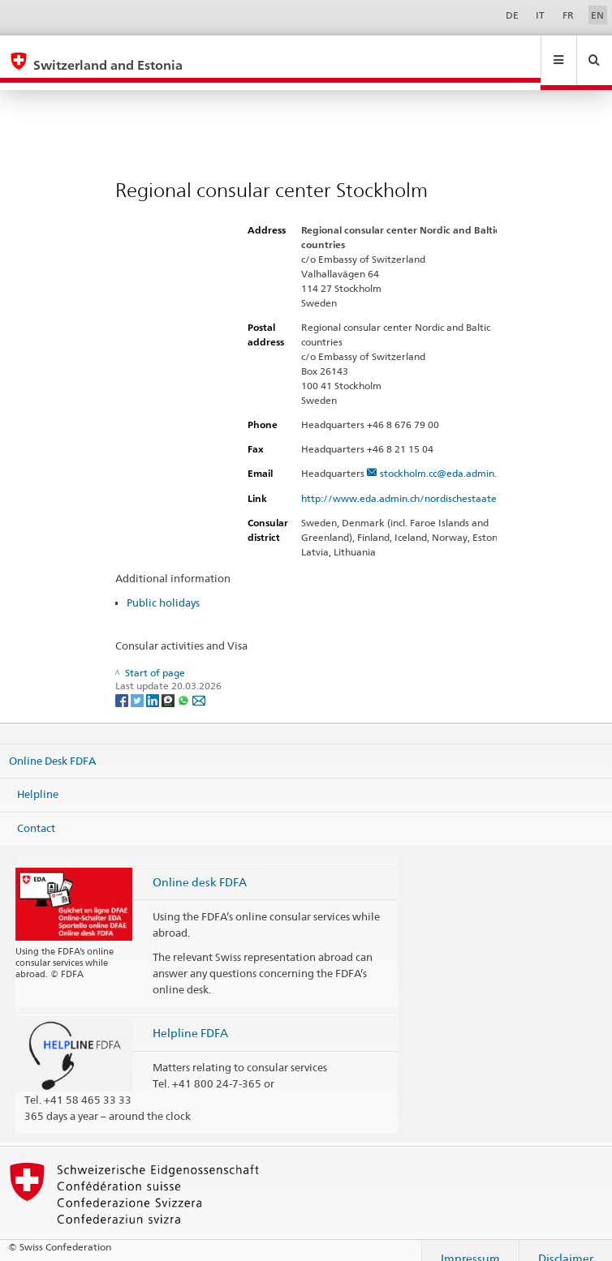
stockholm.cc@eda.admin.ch (443, 458)
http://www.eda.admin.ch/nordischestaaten (408, 483)
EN (597, 15)
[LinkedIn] (154, 684)
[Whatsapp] (184, 684)
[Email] (198, 684)
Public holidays (163, 587)
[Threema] (169, 684)
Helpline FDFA (190, 1017)
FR (568, 15)
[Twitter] (138, 684)
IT (540, 15)
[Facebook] (123, 684)
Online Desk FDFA (52, 744)
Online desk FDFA (200, 866)
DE (512, 15)
